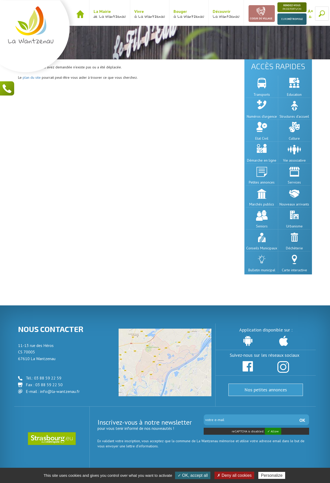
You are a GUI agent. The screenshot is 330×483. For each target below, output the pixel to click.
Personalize (272, 475)
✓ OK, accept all (193, 475)
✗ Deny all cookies (234, 475)
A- (310, 16)
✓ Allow (273, 431)
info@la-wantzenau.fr (60, 391)
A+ (310, 11)
